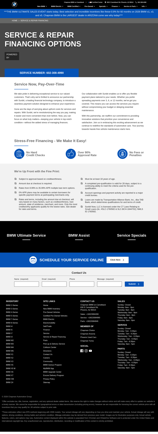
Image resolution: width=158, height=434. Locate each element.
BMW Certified (73, 6)
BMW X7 (9, 377)
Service (46, 335)
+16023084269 (92, 316)
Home (15, 20)
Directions (47, 353)
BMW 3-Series (12, 311)
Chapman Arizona (87, 336)
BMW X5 (9, 367)
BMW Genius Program (52, 367)
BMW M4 (10, 349)
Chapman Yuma (87, 343)
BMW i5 (9, 332)
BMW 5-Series (12, 318)
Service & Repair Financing (54, 339)
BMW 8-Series (12, 325)
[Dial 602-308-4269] (140, 2)
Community (48, 364)
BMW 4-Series (12, 314)
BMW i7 (9, 335)
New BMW (41, 6)
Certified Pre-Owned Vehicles (55, 318)
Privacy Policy (49, 381)
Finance (116, 6)
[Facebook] (82, 353)
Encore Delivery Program (53, 377)
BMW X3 (9, 364)
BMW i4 (9, 328)
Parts (45, 342)
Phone (72, 281)
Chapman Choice (87, 332)
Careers (46, 360)
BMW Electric (56, 6)
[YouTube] (90, 353)
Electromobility (49, 325)
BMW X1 (9, 356)
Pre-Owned (89, 6)
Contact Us (48, 356)
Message (105, 281)
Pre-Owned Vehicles (52, 314)
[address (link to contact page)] (117, 2)
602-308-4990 (55, 71)
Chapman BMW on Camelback (72, 2)
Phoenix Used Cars (88, 339)
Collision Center (50, 349)
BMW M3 (10, 346)
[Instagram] (86, 353)
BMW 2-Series (12, 307)
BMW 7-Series (12, 321)
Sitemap (46, 385)
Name (21, 281)
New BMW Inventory (51, 311)
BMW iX (9, 339)
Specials (103, 6)
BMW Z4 (9, 385)
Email (49, 281)
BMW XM (10, 381)
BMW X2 (9, 360)
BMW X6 (9, 374)
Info (144, 6)
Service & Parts (131, 6)
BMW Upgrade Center (52, 374)
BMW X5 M (10, 371)
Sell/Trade (47, 328)
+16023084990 (94, 320)
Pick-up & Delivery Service (54, 346)
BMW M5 (10, 353)
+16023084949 (92, 323)
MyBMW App (48, 371)
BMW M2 (10, 342)
